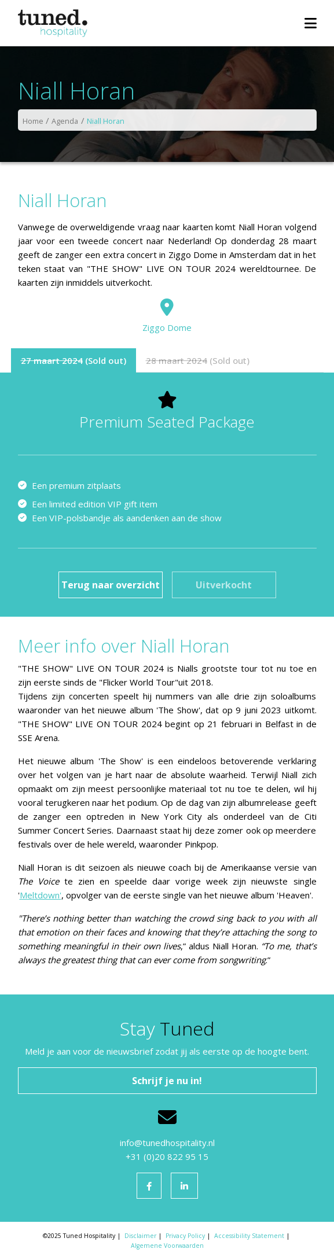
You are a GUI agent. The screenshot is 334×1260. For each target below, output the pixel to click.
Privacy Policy (185, 1236)
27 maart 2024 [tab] (52, 360)
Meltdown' (40, 895)
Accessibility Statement (249, 1236)
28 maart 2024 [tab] (176, 360)
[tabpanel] (167, 495)
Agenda (65, 121)
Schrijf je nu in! (167, 1080)
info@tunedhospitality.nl (167, 1142)
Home (33, 121)
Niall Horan (105, 121)
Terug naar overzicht (110, 585)
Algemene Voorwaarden (167, 1245)
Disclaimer (140, 1236)
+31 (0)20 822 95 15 (167, 1156)
